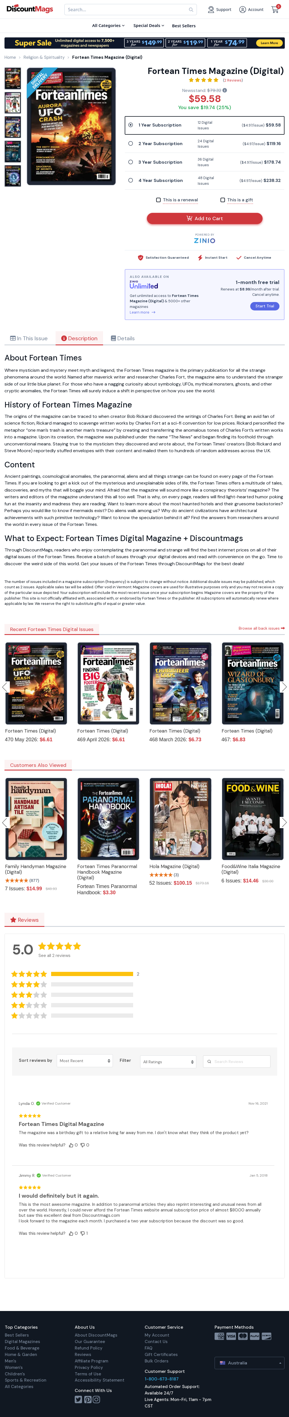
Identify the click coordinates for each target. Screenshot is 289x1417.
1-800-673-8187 (162, 1379)
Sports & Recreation (25, 1380)
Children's (15, 1374)
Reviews (24, 919)
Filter (125, 1060)
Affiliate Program (91, 1361)
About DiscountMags (96, 1335)
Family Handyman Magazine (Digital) (35, 869)
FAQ (149, 1348)
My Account (157, 1335)
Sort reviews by (35, 1060)
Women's (14, 1367)
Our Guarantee (90, 1341)
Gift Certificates (161, 1354)
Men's (10, 1361)
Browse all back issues (262, 628)
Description (79, 338)
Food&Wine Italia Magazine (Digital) (251, 869)
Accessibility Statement (99, 1380)
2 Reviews (233, 80)
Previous (5, 687)
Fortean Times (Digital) (30, 731)
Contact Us (156, 1341)
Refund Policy (89, 1348)
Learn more (142, 312)
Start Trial (265, 305)
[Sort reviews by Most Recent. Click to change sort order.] (85, 1061)
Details (123, 338)
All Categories (19, 1386)
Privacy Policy (89, 1367)
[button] (79, 974)
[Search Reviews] (236, 1061)
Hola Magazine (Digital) (174, 866)
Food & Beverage (22, 1348)
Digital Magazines (22, 1341)
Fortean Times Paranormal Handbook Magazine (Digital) (107, 872)
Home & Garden (21, 1354)
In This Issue (29, 338)
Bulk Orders (157, 1361)
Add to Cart (204, 218)
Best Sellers (17, 1335)
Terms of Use (88, 1374)
